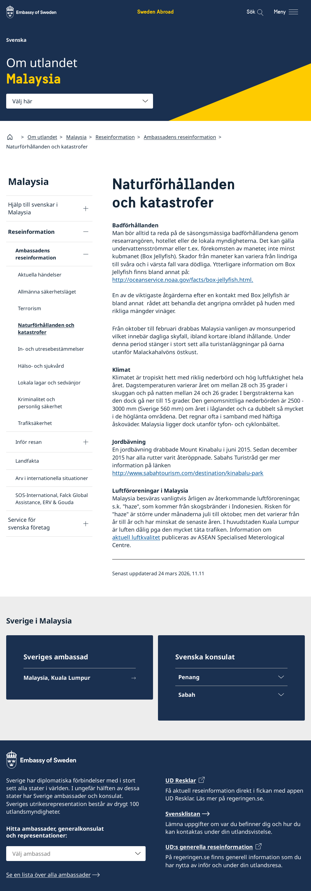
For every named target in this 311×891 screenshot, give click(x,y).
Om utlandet (42, 136)
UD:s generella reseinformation (209, 846)
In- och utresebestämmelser (51, 348)
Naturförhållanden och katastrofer (46, 328)
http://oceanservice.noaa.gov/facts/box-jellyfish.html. (182, 279)
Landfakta (27, 460)
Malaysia (76, 136)
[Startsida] (12, 137)
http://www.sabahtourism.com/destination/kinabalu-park (187, 473)
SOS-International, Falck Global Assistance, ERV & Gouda (51, 498)
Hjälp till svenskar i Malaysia (33, 208)
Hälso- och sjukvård (41, 365)
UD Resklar (180, 780)
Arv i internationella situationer (51, 478)
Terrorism (29, 308)
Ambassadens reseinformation (180, 136)
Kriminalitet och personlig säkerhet (40, 402)
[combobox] (79, 101)
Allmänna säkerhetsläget (47, 291)
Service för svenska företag (29, 523)
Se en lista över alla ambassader (48, 874)
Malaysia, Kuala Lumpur (56, 677)
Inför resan (28, 442)
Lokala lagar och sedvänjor (49, 382)
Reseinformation (115, 136)
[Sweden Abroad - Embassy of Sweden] (37, 11)
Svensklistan (182, 813)
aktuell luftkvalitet (136, 537)
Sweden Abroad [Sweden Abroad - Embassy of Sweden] (155, 11)
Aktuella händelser (40, 274)
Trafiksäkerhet (35, 423)
